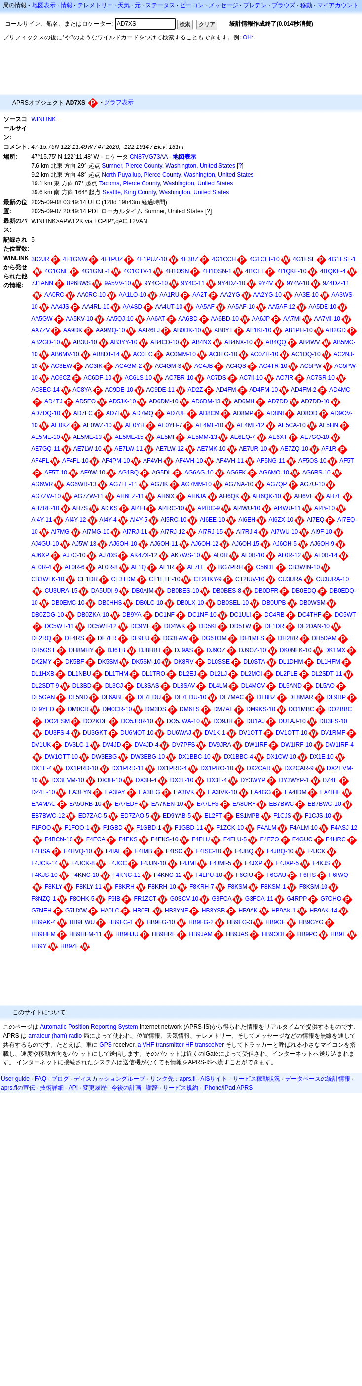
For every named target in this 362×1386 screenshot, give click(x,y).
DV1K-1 (215, 732)
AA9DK (72, 330)
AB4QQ (275, 342)
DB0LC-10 (149, 602)
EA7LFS (208, 804)
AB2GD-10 (45, 342)
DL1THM (116, 673)
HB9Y (38, 946)
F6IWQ (338, 875)
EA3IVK (184, 792)
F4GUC (302, 839)
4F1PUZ (112, 259)
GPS (105, 1044)
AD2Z (195, 389)
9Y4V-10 (298, 283)
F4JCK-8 (83, 863)
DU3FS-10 (333, 721)
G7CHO (331, 898)
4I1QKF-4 (333, 271)
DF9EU (139, 638)
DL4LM (218, 685)
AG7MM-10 (196, 484)
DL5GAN (43, 697)
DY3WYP (253, 780)
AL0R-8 (108, 567)
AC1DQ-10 (306, 354)
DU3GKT (95, 732)
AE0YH (134, 425)
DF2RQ (41, 638)
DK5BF (74, 661)
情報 (66, 5)
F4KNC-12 (168, 875)
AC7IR (284, 377)
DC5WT (345, 614)
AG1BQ (128, 472)
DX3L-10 (181, 780)
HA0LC (109, 910)
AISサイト (213, 1078)
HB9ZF (69, 946)
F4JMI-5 (220, 863)
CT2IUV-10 (249, 579)
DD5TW (240, 626)
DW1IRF (256, 744)
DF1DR (274, 626)
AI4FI (138, 508)
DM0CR (78, 709)
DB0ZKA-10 (93, 614)
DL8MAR (301, 697)
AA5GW (41, 318)
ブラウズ (283, 5)
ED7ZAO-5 (134, 815)
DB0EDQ (304, 590)
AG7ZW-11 (89, 496)
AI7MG (60, 531)
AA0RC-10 (91, 295)
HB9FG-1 (120, 922)
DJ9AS (184, 650)
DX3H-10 (110, 780)
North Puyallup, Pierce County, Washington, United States (177, 174)
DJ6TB (116, 650)
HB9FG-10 (160, 922)
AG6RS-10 (316, 472)
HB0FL (142, 910)
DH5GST (43, 650)
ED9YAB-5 (177, 815)
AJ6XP (40, 555)
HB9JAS (237, 934)
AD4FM (226, 389)
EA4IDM (296, 792)
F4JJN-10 (153, 863)
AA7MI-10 (327, 318)
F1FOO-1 (77, 827)
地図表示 (44, 5)
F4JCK (316, 851)
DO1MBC (301, 709)
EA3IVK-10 (222, 792)
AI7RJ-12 (172, 531)
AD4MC (339, 389)
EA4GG (261, 792)
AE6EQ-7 (242, 437)
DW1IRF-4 (340, 744)
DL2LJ (218, 673)
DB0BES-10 (183, 590)
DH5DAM (324, 638)
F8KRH (124, 886)
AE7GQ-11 (45, 448)
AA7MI (292, 318)
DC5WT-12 (101, 626)
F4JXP (253, 863)
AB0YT (223, 330)
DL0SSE (218, 661)
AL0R (220, 555)
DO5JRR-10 (137, 721)
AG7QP (276, 484)
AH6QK (229, 496)
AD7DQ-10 (45, 413)
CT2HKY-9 (208, 579)
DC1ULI (240, 614)
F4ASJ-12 (344, 827)
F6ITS (308, 875)
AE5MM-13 (202, 437)
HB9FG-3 (239, 922)
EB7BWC (281, 804)
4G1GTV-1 (138, 271)
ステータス (160, 5)
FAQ (40, 1078)
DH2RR (288, 638)
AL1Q (138, 567)
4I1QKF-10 (292, 271)
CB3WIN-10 (304, 567)
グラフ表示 (119, 102)
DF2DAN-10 (313, 626)
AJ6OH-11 (164, 543)
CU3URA (290, 579)
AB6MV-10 (65, 354)
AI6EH (246, 519)
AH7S (80, 508)
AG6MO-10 (274, 472)
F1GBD (113, 827)
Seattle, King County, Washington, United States (166, 192)
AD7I (112, 413)
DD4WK (174, 626)
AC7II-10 (251, 377)
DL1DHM (291, 661)
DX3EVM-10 (67, 780)
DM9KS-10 (260, 709)
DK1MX (335, 650)
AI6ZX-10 (281, 519)
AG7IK (159, 484)
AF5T (346, 460)
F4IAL (113, 851)
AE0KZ (60, 425)
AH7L (333, 496)
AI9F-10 (321, 531)
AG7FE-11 (123, 484)
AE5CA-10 (292, 425)
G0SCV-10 (184, 898)
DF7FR (107, 638)
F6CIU (244, 875)
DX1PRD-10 (82, 768)
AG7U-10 (312, 484)
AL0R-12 (289, 555)
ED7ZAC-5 (92, 815)
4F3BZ (189, 259)
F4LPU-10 (208, 875)
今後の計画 (126, 1087)
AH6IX (166, 496)
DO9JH (222, 721)
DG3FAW (175, 638)
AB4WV (309, 342)
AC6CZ (60, 377)
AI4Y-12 (75, 519)
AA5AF (205, 306)
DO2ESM (57, 721)
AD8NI (275, 413)
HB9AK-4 (43, 922)
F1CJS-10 (318, 815)
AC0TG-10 (223, 354)
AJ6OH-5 (285, 543)
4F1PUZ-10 (152, 259)
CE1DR (87, 579)
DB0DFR (266, 590)
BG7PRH (230, 567)
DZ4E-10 (43, 792)
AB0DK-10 (187, 330)
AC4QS (236, 366)
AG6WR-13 (81, 484)
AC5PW (311, 366)
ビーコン (192, 5)
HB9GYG (311, 922)
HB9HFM (43, 934)
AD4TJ (53, 401)
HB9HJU (127, 934)
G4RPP (297, 898)
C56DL (265, 567)
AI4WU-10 (246, 508)
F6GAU (276, 875)
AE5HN (328, 425)
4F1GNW (75, 259)
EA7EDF (126, 804)
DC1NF (165, 614)
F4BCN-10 (59, 839)
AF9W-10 (92, 472)
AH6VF (303, 496)
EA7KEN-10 (167, 804)
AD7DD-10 (315, 401)
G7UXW (76, 910)
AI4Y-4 (108, 519)
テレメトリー (95, 5)
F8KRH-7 (201, 886)
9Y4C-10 (156, 283)
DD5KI (207, 626)
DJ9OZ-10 (252, 650)
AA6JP (261, 318)
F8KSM (237, 886)
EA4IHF (330, 792)
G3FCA (221, 898)
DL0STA (254, 661)
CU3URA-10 (332, 579)
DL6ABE (112, 697)
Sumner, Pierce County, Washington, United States (168, 165)
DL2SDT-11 (326, 673)
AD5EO (85, 401)
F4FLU (201, 839)
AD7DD (278, 401)
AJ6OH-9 (322, 543)
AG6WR (42, 484)
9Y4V (265, 283)
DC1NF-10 (202, 614)
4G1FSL (304, 259)
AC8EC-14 (45, 389)
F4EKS (128, 839)
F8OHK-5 (82, 898)
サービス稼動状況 (256, 1078)
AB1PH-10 (299, 330)
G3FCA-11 (259, 898)
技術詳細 (52, 1087)
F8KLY (54, 886)
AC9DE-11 (160, 389)
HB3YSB (213, 910)
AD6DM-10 (163, 401)
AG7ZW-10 (46, 496)
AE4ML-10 (209, 425)
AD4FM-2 (303, 389)
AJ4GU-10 (45, 543)
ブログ (60, 1078)
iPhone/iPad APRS (228, 1087)
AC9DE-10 (119, 389)
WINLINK (43, 119)
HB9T (338, 934)
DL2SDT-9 (45, 685)
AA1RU (169, 295)
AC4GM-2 (128, 366)
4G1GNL (56, 271)
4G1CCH (224, 259)
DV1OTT (250, 732)
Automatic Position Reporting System (89, 1026)
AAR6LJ (149, 330)
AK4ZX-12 (143, 555)
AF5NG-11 (271, 460)
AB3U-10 (85, 342)
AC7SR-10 (321, 377)
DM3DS (155, 709)
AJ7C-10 (74, 555)
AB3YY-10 (123, 342)
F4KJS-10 (44, 875)
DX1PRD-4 (171, 768)
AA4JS (60, 306)
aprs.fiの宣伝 (18, 1087)
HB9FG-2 (201, 922)
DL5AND (290, 685)
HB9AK (248, 910)
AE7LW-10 (87, 448)
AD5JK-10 (122, 401)
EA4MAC (43, 804)
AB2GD (336, 330)
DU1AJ (255, 721)
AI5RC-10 (174, 519)
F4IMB (143, 851)
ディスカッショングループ (109, 1078)
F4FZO (269, 839)
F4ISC (174, 851)
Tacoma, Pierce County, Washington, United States (166, 183)
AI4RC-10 (171, 508)
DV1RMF (333, 732)
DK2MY (41, 661)
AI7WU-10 (284, 531)
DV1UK (41, 744)
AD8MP (243, 413)
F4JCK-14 (44, 863)
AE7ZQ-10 (294, 448)
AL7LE (196, 567)
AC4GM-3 (168, 366)
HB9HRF (164, 934)
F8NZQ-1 (43, 898)
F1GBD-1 (148, 827)
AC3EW (61, 366)
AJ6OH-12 (204, 543)
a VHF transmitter (161, 1044)
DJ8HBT (150, 650)
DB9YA (131, 614)
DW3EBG (104, 756)
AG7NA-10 (238, 484)
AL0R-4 (41, 567)
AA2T (199, 295)
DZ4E (330, 780)
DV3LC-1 (77, 744)
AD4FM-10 (263, 389)
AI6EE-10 (212, 519)
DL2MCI (251, 673)
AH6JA (196, 496)
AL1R (166, 567)
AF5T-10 (55, 472)
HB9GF (275, 922)
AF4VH (152, 460)
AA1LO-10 (132, 295)
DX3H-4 (146, 780)
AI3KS (109, 508)
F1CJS (282, 815)
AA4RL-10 (95, 306)
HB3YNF (176, 910)
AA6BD (187, 318)
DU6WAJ (179, 732)
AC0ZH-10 (265, 354)
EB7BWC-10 (324, 804)
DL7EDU (149, 697)
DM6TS (190, 709)
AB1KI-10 (258, 330)
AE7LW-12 (170, 448)
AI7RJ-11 (135, 531)
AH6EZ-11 (130, 496)
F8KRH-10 (162, 886)
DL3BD (82, 685)
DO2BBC (339, 709)
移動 (306, 5)
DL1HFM (328, 661)
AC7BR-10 (179, 377)
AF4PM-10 (116, 460)
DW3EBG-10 (148, 756)
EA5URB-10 (85, 804)
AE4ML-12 (251, 425)
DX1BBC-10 (194, 756)
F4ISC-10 (208, 851)
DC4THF (309, 614)
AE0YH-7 (169, 425)
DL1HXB (42, 673)
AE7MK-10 (211, 448)
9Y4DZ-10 (231, 283)
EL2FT (213, 815)
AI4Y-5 (138, 519)
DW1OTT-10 (61, 756)
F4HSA (40, 851)
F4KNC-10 (85, 875)
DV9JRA (220, 744)
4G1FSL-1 (342, 259)
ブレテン (255, 5)
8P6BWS (79, 283)
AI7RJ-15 (210, 531)
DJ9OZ (216, 650)
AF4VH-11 (230, 460)
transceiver (209, 1044)
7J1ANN (42, 283)
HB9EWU (82, 922)
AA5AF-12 (281, 306)
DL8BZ (266, 697)
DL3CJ (114, 685)
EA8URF (243, 804)
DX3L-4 (217, 780)
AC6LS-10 (138, 377)
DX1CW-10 (281, 756)
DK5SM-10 (146, 661)
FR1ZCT (145, 898)
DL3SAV (184, 685)
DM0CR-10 (117, 709)
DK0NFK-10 (296, 650)
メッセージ (223, 5)
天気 (124, 5)
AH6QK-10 (267, 496)
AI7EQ (315, 519)
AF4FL (40, 460)
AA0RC (54, 295)
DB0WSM (312, 602)
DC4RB (274, 614)
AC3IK (94, 366)
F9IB (114, 898)
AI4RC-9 (208, 508)
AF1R (329, 448)
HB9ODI (273, 934)
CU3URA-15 (61, 590)
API (73, 1087)
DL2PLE (287, 673)
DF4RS (74, 638)
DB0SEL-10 (233, 602)
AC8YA (81, 389)
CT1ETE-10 (164, 579)
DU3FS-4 (57, 732)
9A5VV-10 (117, 283)
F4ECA (96, 839)
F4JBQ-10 (280, 851)
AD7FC (83, 413)
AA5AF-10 (241, 306)
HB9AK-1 (283, 910)
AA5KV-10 (79, 318)
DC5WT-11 (59, 626)
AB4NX (201, 342)
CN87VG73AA (149, 156)
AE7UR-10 (253, 448)
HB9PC (307, 934)
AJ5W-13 (84, 543)
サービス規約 (180, 1087)
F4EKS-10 (164, 839)
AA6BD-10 (225, 318)
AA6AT (155, 318)
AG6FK (236, 472)
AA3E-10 (307, 295)
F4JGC (117, 863)
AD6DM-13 (205, 401)
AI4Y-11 (41, 519)
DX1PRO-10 (216, 768)
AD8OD (307, 413)
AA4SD (132, 306)
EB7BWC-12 (48, 815)
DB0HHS (110, 602)
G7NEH (41, 910)
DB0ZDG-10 (47, 614)
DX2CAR (259, 768)
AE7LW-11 (128, 448)
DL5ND (78, 697)
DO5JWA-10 (183, 721)
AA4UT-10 (168, 306)
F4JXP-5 (287, 863)
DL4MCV (253, 685)
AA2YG (230, 295)
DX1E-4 (41, 768)
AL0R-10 (252, 555)
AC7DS (216, 377)
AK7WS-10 (185, 555)
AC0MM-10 (181, 354)
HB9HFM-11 (85, 934)
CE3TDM (123, 579)
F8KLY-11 (89, 886)
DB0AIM (143, 590)
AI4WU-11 (287, 508)
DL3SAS (148, 685)
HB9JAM (200, 934)
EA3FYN (80, 792)
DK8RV (184, 661)
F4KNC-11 (126, 875)
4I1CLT (254, 271)
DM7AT (223, 709)
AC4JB (203, 366)
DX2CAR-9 (298, 768)
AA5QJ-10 (119, 318)
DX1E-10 (322, 756)
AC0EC (142, 354)
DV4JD (111, 744)
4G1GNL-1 (95, 271)
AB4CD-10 (164, 342)
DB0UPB (274, 602)
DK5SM (108, 661)
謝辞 (152, 1087)
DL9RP (336, 697)
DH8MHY (81, 650)
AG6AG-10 (199, 472)
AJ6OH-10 (123, 543)
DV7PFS (183, 744)
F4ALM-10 (304, 827)
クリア (207, 24)
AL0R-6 (75, 567)
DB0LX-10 (190, 602)
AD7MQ (142, 413)
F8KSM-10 (313, 886)
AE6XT (277, 437)
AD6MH (244, 401)
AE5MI (165, 437)
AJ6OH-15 (245, 543)
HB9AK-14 (324, 910)
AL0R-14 (325, 555)
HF (189, 1044)
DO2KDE (95, 721)
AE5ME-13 (87, 437)
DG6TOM (213, 638)
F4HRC (336, 839)
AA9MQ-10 (110, 330)
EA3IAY (115, 792)
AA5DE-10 (323, 306)
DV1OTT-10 (291, 732)
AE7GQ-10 (314, 437)
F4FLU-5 (235, 839)
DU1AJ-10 (291, 721)
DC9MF (140, 626)
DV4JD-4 (147, 744)
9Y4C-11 (193, 283)
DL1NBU (79, 673)
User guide (15, 1078)
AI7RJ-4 (246, 531)
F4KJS (321, 863)
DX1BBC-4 (238, 756)
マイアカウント (338, 5)
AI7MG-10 (95, 531)
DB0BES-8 (227, 590)
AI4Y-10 (324, 508)
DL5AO (324, 685)
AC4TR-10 (273, 366)
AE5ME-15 (129, 437)
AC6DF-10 (97, 377)
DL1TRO (153, 673)
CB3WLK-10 (47, 579)
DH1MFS (252, 638)
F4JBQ (244, 851)
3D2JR (40, 259)
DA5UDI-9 (104, 590)
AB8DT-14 (105, 354)
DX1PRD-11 (127, 768)
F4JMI (188, 863)
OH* (248, 37)
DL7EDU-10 (190, 697)
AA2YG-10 (267, 295)
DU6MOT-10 (136, 732)
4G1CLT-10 (265, 259)
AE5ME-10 (45, 437)
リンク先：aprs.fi (173, 1078)
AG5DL (161, 472)
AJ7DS (108, 555)
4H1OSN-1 (217, 271)
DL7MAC (232, 697)
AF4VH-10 (189, 460)
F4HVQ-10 (78, 851)
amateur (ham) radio (55, 1035)
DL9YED (42, 709)
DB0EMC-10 (67, 602)
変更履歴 (95, 1087)
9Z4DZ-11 (336, 283)
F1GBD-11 (189, 827)
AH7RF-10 (45, 508)
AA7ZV (40, 330)
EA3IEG (149, 792)
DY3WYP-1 (294, 780)
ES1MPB (248, 815)
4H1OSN (177, 271)
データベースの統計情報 (317, 1078)
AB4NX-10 (238, 342)
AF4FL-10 (75, 460)
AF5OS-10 (312, 460)
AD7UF (175, 413)
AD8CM (209, 413)
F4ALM (267, 827)
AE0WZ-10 (97, 425)
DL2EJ (187, 673)
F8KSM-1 (273, 886)
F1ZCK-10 (230, 827)
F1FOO (41, 827)
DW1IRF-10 (296, 744)
